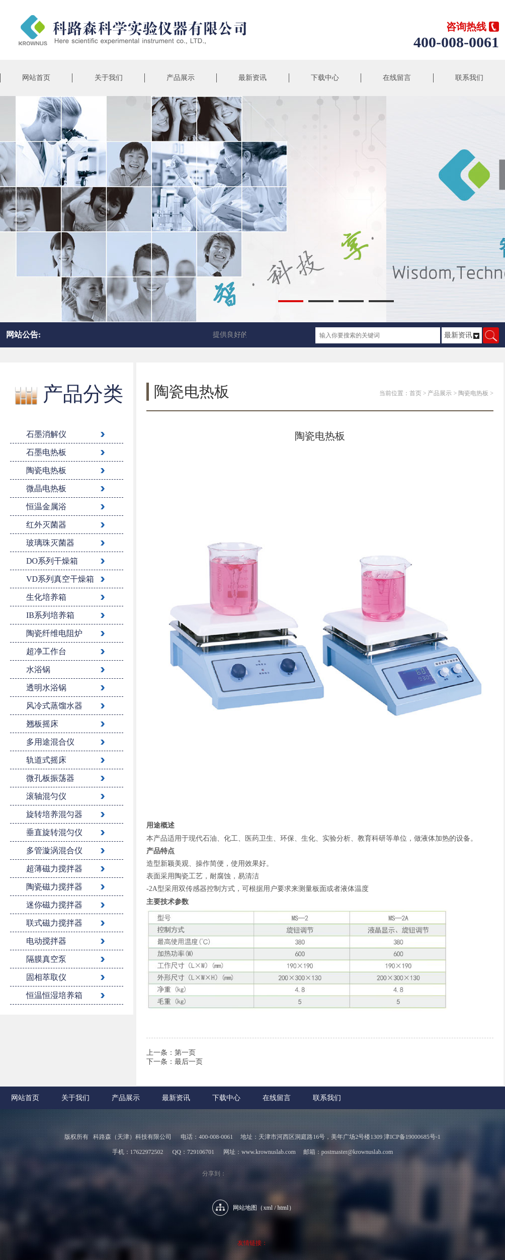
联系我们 (469, 77)
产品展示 (180, 77)
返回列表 (320, 1076)
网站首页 (36, 77)
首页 (415, 393)
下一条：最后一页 (174, 1061)
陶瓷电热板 (473, 393)
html (283, 1207)
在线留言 (397, 77)
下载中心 (325, 77)
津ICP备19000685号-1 (412, 1136)
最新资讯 (252, 77)
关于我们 (109, 77)
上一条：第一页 (171, 1052)
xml (268, 1207)
